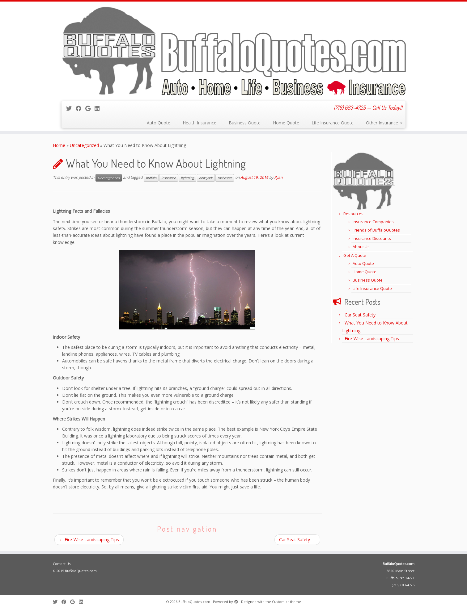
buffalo (151, 178)
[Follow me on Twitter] (71, 108)
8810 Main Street (400, 570)
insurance (168, 178)
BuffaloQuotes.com (398, 563)
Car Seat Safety (297, 539)
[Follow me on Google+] (90, 108)
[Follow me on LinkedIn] (99, 108)
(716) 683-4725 (403, 585)
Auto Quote (158, 123)
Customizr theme (286, 601)
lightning (187, 178)
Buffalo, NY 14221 (400, 577)
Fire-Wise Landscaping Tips (89, 539)
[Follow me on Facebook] (80, 108)
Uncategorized (84, 145)
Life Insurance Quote (333, 123)
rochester (225, 178)
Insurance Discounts (372, 238)
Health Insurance (199, 123)
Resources (353, 213)
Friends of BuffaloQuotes (376, 230)
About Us (361, 246)
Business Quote (245, 123)
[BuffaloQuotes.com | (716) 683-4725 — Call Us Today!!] (233, 51)
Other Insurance (384, 123)
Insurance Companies (373, 221)
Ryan (278, 177)
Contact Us (61, 563)
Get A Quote (354, 255)
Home (59, 145)
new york (206, 178)
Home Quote (286, 123)
